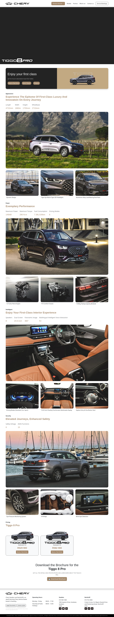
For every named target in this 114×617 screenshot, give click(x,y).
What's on (82, 3)
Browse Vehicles (58, 3)
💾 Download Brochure (57, 579)
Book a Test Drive (14, 83)
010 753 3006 (88, 600)
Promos (75, 3)
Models (69, 3)
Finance (36, 83)
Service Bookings (102, 3)
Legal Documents (10, 605)
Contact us (90, 3)
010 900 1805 (63, 600)
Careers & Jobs (21, 605)
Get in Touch (26, 83)
